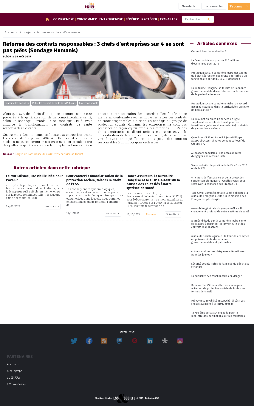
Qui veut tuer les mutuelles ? (209, 51)
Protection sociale (88, 103)
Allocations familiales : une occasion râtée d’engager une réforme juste (216, 154)
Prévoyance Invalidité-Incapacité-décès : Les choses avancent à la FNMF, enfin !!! (218, 302)
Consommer (87, 19)
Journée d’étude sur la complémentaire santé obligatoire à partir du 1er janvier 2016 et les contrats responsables (218, 224)
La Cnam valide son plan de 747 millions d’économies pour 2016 (215, 62)
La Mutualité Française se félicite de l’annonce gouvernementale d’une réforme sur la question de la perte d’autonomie (220, 91)
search (208, 19)
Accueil (9, 32)
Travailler (168, 19)
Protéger (149, 19)
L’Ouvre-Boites (16, 384)
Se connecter (214, 6)
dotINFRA (13, 377)
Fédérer (132, 19)
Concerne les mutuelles (17, 103)
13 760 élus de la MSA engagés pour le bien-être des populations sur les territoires (218, 314)
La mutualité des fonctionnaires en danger (216, 276)
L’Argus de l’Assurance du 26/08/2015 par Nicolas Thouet (49, 154)
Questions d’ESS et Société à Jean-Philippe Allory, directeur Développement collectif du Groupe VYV (218, 140)
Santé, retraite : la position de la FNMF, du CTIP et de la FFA (219, 167)
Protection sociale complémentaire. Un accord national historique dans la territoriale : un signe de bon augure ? (220, 107)
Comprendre (63, 19)
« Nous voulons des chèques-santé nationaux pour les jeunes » (218, 253)
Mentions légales (103, 398)
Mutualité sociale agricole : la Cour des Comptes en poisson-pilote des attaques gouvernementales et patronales (220, 239)
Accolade (13, 364)
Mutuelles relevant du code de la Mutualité (54, 103)
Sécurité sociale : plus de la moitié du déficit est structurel (220, 265)
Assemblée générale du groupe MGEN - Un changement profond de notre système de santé (220, 210)
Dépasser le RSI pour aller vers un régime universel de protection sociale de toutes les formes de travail (218, 288)
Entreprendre (111, 19)
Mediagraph (14, 371)
